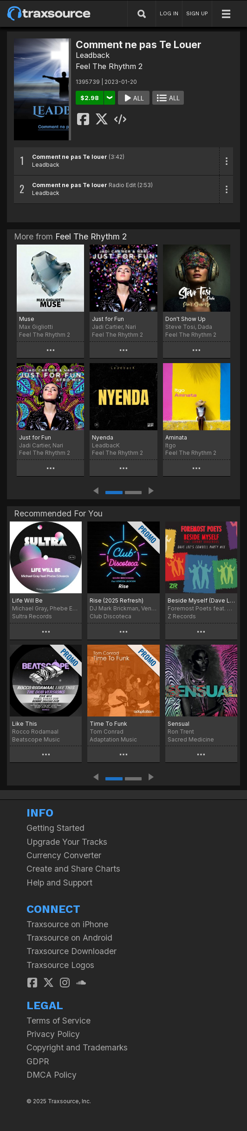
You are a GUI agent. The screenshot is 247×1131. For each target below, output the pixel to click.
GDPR (37, 1061)
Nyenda (102, 437)
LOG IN (169, 13)
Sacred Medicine (191, 739)
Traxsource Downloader (71, 951)
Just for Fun (108, 318)
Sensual (178, 723)
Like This (24, 723)
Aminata (176, 437)
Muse (26, 318)
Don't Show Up (185, 318)
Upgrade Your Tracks (66, 842)
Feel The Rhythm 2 (109, 66)
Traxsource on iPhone (67, 924)
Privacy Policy (53, 1034)
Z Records (182, 616)
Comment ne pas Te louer (69, 156)
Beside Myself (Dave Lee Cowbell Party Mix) (201, 600)
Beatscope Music (36, 739)
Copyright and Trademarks (77, 1047)
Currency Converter (63, 855)
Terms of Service (58, 1020)
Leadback (93, 55)
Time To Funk (108, 723)
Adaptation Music (113, 739)
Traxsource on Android (69, 937)
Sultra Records (32, 616)
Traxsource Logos (60, 965)
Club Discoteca (110, 616)
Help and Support (59, 882)
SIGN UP (197, 13)
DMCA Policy (51, 1075)
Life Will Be (27, 600)
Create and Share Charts (73, 868)
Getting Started (55, 828)
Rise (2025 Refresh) (116, 600)
